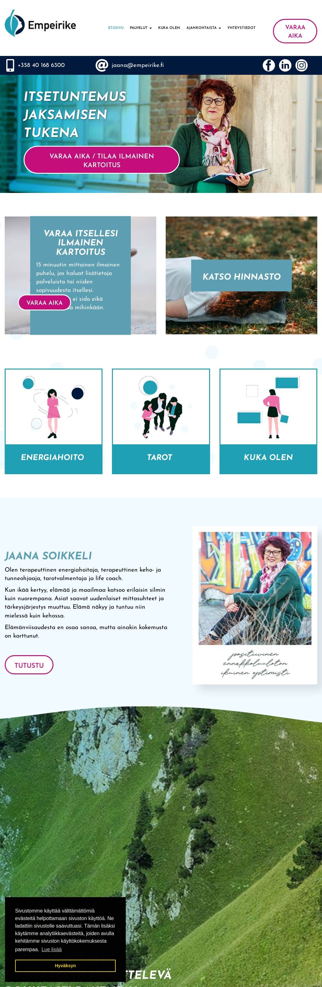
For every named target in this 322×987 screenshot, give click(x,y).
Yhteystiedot (241, 28)
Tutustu (29, 666)
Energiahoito (53, 458)
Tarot (161, 458)
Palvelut (141, 28)
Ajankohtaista (203, 28)
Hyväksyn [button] (65, 965)
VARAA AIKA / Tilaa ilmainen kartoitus (101, 161)
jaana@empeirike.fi (138, 66)
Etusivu (116, 28)
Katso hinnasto (242, 277)
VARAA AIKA (295, 32)
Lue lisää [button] (52, 949)
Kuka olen (169, 28)
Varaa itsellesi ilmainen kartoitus (80, 243)
